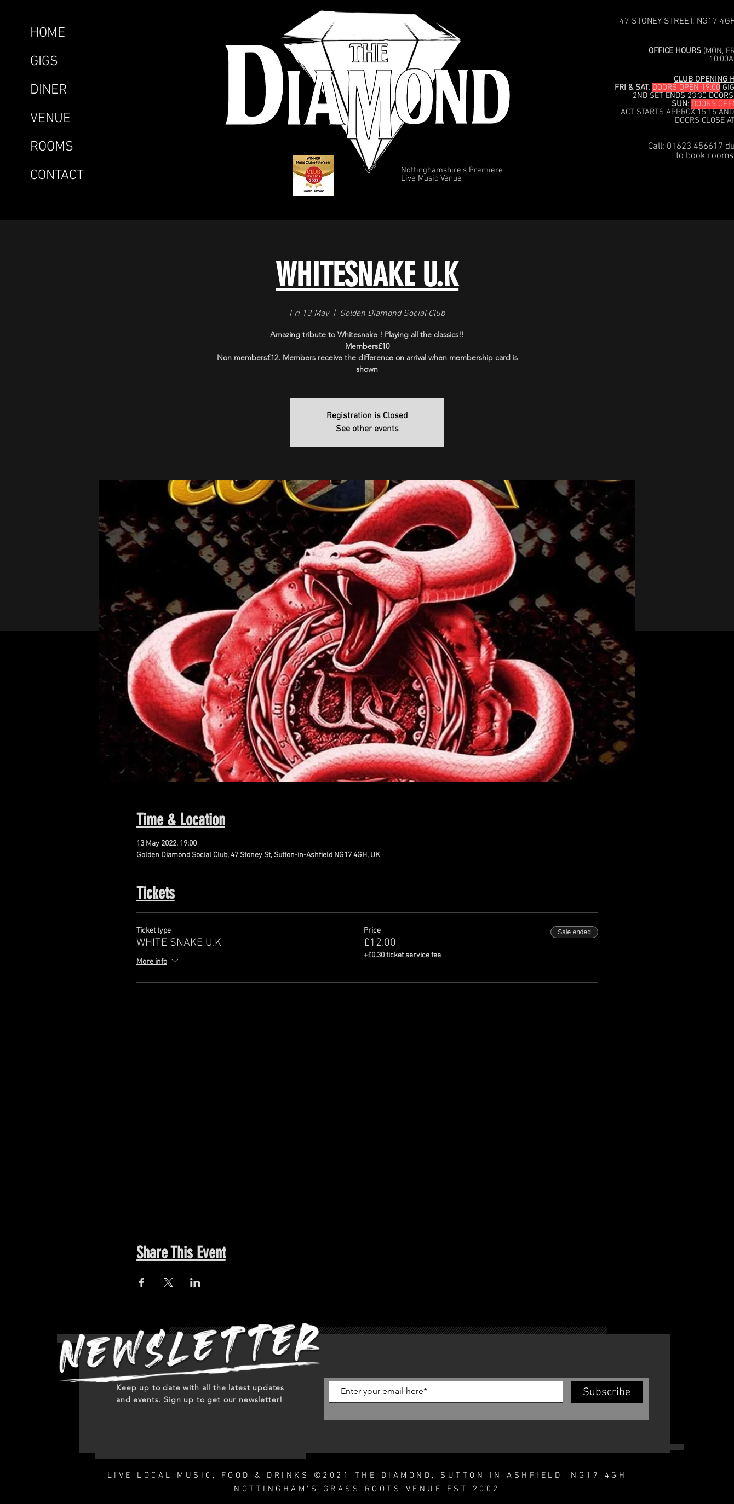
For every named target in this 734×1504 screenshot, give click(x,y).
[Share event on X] (168, 1282)
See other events (367, 429)
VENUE (50, 119)
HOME (47, 33)
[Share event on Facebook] (141, 1282)
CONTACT (57, 175)
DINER (48, 90)
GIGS (44, 62)
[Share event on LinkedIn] (195, 1282)
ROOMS (51, 147)
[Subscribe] (607, 1392)
